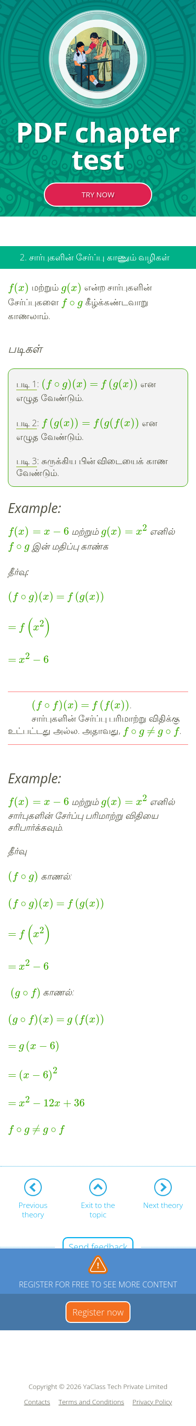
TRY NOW (98, 194)
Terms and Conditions (91, 1402)
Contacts (37, 1402)
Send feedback (97, 1247)
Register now (98, 1312)
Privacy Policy (152, 1402)
